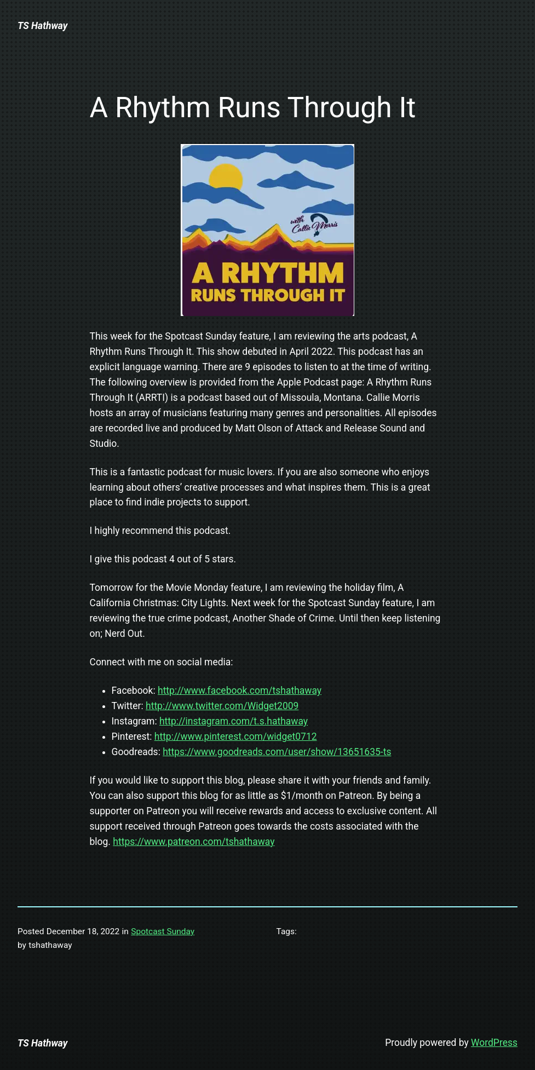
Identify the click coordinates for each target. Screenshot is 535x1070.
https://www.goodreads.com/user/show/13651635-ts (277, 751)
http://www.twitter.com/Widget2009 (222, 705)
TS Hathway (42, 25)
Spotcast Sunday (162, 931)
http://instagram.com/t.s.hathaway (233, 721)
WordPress (494, 1042)
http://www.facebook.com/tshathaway (239, 690)
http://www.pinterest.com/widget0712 (235, 736)
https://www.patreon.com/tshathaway (193, 841)
